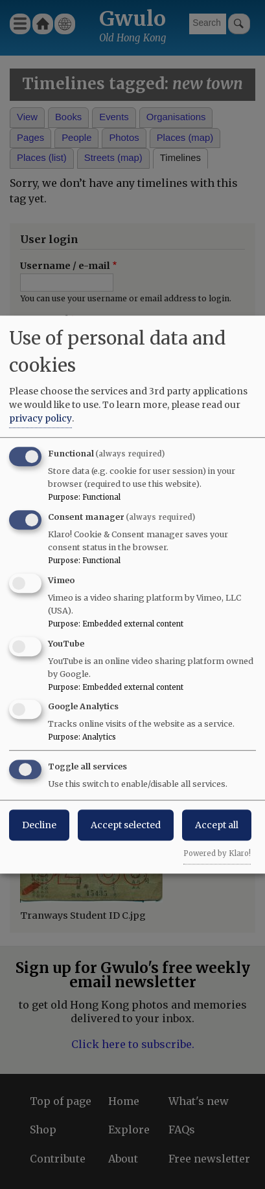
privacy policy (40, 418)
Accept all (216, 825)
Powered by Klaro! (217, 853)
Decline (39, 825)
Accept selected (126, 825)
